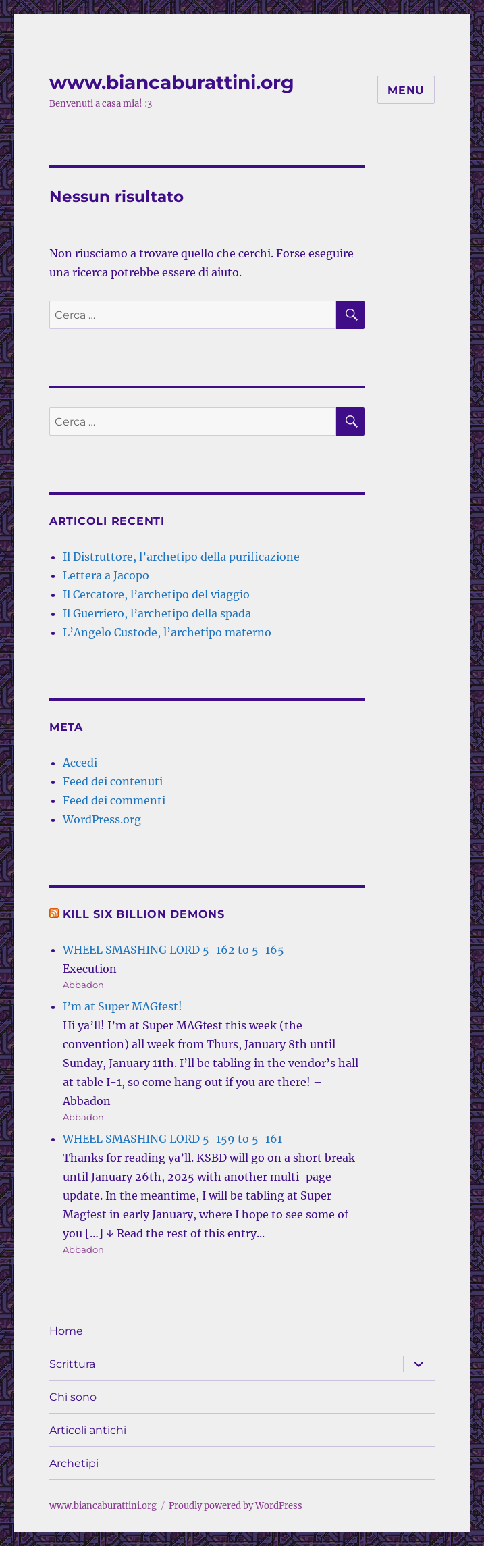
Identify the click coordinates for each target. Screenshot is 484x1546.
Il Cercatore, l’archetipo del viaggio (156, 594)
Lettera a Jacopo (106, 575)
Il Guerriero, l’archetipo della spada (157, 613)
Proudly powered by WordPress (235, 1506)
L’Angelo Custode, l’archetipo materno (167, 632)
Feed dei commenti (114, 800)
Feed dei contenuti (113, 781)
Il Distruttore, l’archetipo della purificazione (181, 556)
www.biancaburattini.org (171, 82)
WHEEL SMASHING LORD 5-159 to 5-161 (172, 1138)
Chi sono (73, 1397)
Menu (406, 90)
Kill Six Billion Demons (144, 914)
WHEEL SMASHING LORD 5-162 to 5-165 (173, 949)
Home (66, 1330)
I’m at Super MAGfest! (122, 1006)
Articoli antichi (87, 1430)
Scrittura (72, 1364)
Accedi (80, 762)
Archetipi (74, 1463)
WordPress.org (102, 819)
